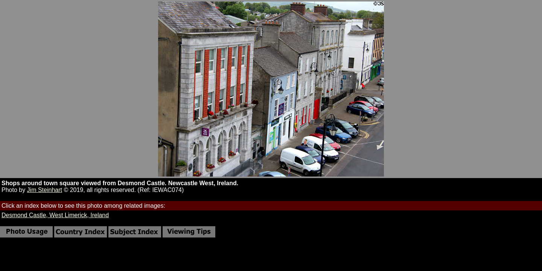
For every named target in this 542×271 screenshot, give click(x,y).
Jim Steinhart (44, 190)
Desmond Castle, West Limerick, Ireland (55, 215)
